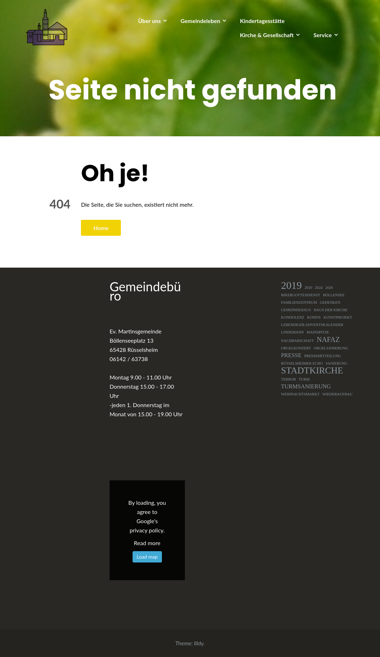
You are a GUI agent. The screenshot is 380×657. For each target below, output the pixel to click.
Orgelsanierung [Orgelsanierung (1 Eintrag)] (331, 348)
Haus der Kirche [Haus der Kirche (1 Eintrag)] (330, 310)
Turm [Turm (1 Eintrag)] (304, 379)
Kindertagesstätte (262, 20)
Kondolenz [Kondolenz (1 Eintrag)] (292, 317)
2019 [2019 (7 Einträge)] (291, 285)
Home (101, 227)
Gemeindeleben (200, 20)
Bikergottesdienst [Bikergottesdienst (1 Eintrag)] (300, 295)
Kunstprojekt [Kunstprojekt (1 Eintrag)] (337, 317)
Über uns (149, 20)
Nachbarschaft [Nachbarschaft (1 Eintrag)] (297, 341)
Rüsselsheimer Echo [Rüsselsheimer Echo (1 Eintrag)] (302, 363)
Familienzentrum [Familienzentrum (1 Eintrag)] (299, 302)
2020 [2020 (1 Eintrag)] (308, 288)
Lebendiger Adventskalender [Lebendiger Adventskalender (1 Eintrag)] (312, 325)
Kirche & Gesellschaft (267, 35)
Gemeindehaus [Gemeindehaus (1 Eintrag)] (296, 310)
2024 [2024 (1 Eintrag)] (318, 288)
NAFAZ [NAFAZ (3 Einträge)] (328, 339)
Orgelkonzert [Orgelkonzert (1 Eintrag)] (296, 348)
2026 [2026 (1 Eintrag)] (329, 288)
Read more (147, 542)
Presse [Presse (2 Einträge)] (291, 355)
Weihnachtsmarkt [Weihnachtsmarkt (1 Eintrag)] (300, 394)
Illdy (199, 643)
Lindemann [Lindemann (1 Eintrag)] (292, 332)
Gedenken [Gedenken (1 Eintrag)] (330, 302)
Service (323, 35)
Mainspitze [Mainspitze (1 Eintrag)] (318, 332)
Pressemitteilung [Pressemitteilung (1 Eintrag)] (322, 356)
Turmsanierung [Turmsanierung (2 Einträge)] (306, 386)
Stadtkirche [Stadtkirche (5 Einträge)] (312, 370)
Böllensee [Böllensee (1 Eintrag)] (334, 295)
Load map (147, 557)
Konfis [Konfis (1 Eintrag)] (314, 317)
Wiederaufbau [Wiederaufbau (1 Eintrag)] (337, 394)
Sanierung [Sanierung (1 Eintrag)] (336, 363)
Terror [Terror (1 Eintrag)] (288, 379)
